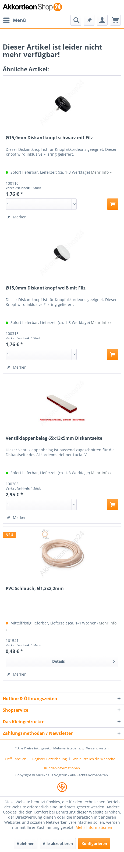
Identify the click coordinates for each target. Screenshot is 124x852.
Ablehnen (25, 843)
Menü (14, 19)
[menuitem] (14, 20)
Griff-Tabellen (15, 758)
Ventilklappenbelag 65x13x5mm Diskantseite (54, 438)
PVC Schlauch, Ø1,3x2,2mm (35, 588)
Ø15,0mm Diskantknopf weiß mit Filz (46, 288)
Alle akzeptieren (58, 843)
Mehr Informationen (94, 827)
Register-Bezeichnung (49, 758)
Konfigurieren (94, 843)
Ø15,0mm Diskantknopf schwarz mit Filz (49, 138)
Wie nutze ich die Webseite (94, 758)
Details (83, 660)
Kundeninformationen (62, 768)
